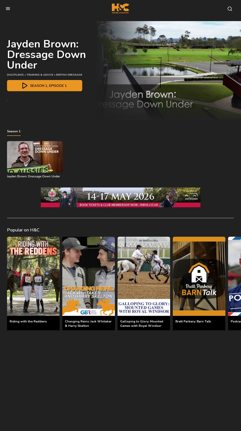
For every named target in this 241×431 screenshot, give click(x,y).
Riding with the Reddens (28, 321)
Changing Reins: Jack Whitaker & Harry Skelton (88, 323)
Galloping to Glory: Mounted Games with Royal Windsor (141, 323)
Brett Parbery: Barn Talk (193, 321)
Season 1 (14, 131)
